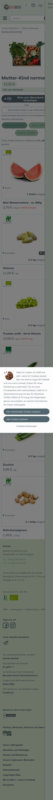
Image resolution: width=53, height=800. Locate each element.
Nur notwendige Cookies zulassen (23, 411)
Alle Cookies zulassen (17, 419)
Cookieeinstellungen (26, 426)
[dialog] (26, 400)
